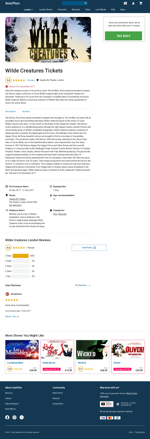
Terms (131, 432)
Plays (87, 9)
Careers (8, 399)
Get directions (15, 205)
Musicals (76, 9)
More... (123, 9)
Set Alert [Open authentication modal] (124, 36)
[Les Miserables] (22, 362)
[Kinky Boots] (57, 362)
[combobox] (75, 3)
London (29, 9)
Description (10, 111)
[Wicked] (92, 362)
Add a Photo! (58, 393)
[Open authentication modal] (133, 3)
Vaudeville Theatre (17, 199)
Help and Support (12, 404)
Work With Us (10, 410)
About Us (9, 393)
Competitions (58, 404)
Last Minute (100, 9)
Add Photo (71, 247)
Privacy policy (140, 432)
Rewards (56, 399)
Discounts (62, 9)
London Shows (45, 9)
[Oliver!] (128, 362)
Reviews (26, 111)
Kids (113, 9)
